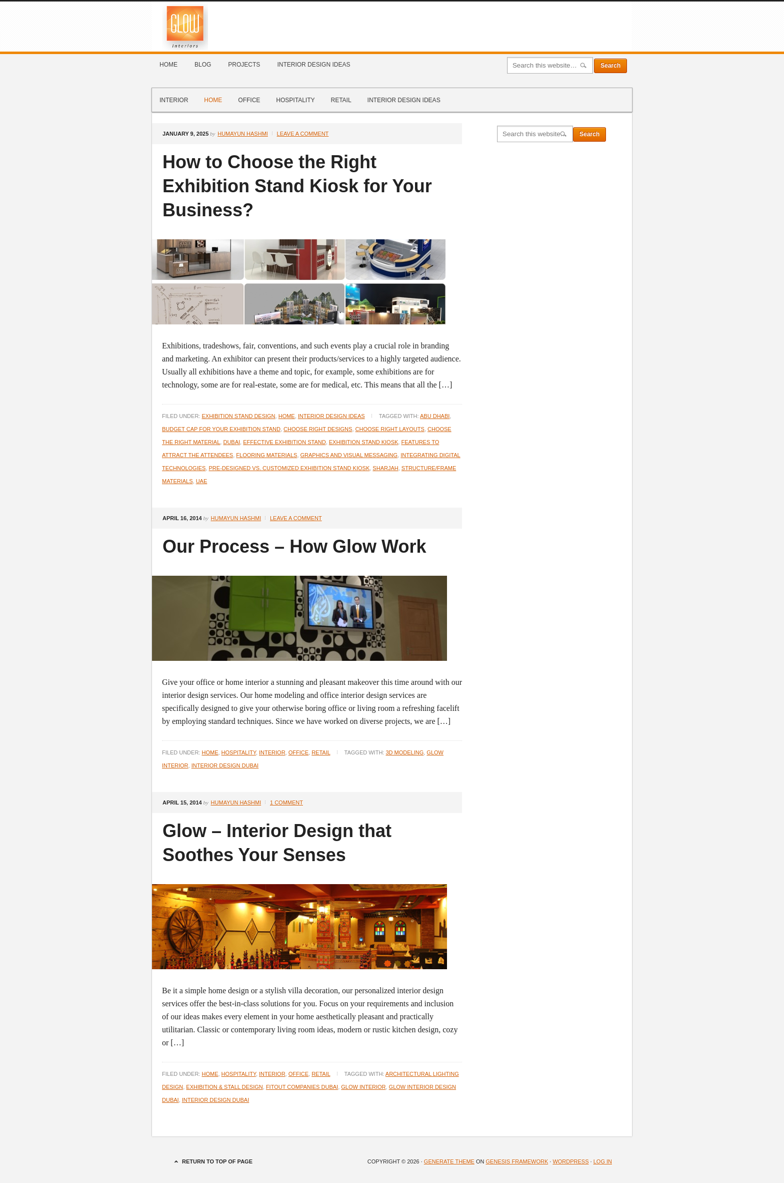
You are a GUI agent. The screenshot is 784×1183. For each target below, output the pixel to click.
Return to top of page (217, 1161)
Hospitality (295, 100)
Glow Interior (363, 1087)
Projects (244, 64)
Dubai (231, 442)
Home (169, 64)
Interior (174, 100)
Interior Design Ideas (313, 64)
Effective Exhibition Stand (284, 442)
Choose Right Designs (318, 429)
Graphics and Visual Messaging (349, 455)
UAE (202, 481)
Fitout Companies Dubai (302, 1087)
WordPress (570, 1161)
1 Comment (286, 803)
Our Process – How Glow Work (294, 546)
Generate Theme (449, 1161)
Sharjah (385, 468)
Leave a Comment (303, 134)
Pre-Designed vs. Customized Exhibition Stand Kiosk (289, 468)
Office (249, 100)
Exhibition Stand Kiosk (363, 442)
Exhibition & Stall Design (224, 1087)
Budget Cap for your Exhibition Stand (221, 429)
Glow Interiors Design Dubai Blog (392, 27)
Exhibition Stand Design (238, 416)
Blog (202, 64)
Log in (603, 1161)
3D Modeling (405, 752)
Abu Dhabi (435, 416)
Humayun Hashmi (243, 134)
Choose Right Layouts (390, 429)
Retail (340, 100)
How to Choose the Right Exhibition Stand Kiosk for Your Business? (297, 186)
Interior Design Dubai (225, 765)
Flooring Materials (266, 455)
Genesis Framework (517, 1161)
